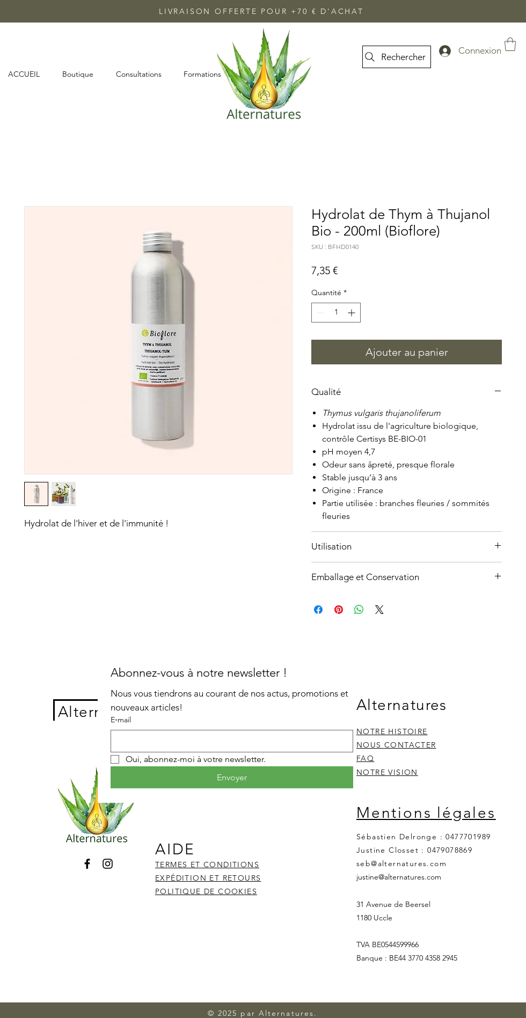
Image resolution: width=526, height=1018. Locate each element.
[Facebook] (87, 863)
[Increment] (352, 312)
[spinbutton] (336, 312)
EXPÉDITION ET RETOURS (208, 878)
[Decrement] (319, 312)
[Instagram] (107, 863)
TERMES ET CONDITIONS (207, 864)
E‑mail (121, 719)
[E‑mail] (228, 741)
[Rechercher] (396, 57)
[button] (510, 44)
